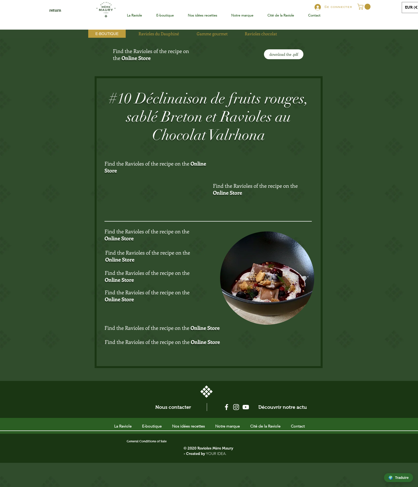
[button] (364, 7)
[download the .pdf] (283, 54)
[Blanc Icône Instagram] (236, 407)
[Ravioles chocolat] (261, 33)
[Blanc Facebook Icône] (226, 407)
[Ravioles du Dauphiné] (158, 33)
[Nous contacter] (173, 407)
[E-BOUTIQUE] (107, 34)
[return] (55, 10)
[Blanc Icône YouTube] (246, 407)
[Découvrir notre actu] (282, 407)
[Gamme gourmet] (212, 33)
